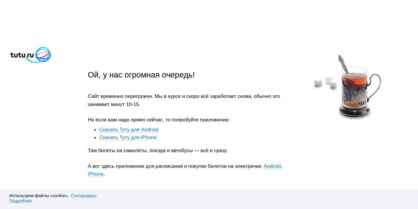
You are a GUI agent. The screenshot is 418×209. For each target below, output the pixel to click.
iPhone (95, 174)
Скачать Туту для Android (128, 129)
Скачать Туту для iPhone (127, 137)
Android (272, 166)
